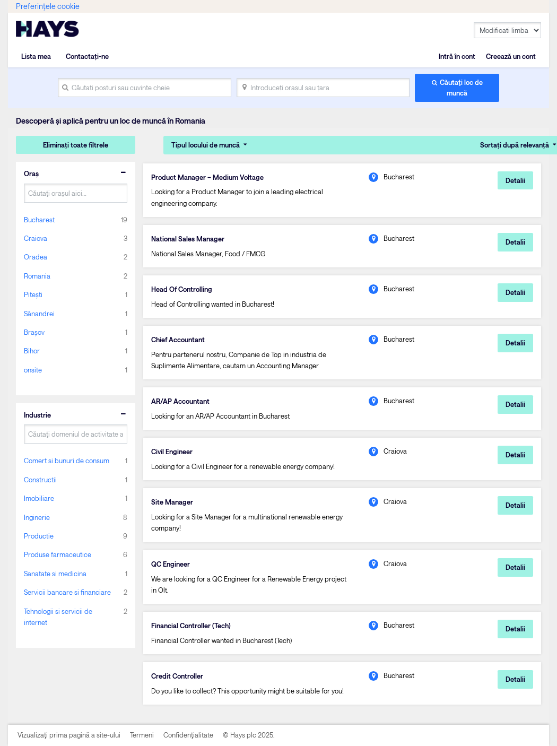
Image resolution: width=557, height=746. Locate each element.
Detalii (515, 180)
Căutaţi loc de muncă (461, 87)
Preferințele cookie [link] (48, 6)
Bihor (32, 350)
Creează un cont (511, 56)
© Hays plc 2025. (249, 735)
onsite (33, 370)
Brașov (34, 332)
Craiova (35, 238)
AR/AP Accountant (180, 401)
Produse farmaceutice (57, 554)
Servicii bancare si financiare (67, 592)
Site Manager (172, 502)
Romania (37, 276)
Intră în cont (457, 56)
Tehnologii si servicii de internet (58, 617)
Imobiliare (39, 498)
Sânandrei (39, 313)
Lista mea (36, 56)
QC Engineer (170, 564)
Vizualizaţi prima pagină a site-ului (69, 735)
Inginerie (37, 517)
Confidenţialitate (188, 735)
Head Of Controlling (181, 289)
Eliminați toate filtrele (75, 145)
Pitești (33, 294)
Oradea (35, 257)
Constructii (40, 479)
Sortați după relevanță (514, 145)
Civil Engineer (172, 451)
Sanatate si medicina (55, 573)
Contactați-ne (87, 56)
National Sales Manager (187, 238)
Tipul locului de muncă (205, 145)
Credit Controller (177, 676)
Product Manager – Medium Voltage (207, 177)
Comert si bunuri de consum (66, 460)
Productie (39, 536)
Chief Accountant (178, 339)
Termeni (142, 735)
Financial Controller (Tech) (191, 625)
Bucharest (39, 219)
